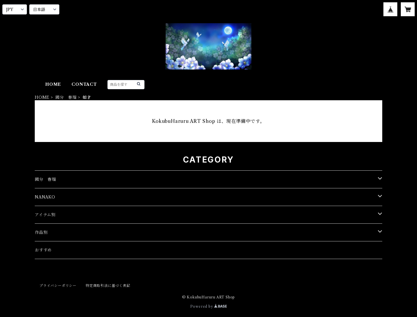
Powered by (208, 306)
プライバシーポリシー (57, 285)
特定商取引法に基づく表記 (108, 285)
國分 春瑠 (66, 97)
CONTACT (84, 84)
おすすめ (43, 250)
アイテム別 (45, 214)
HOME (53, 84)
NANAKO (45, 197)
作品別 (41, 232)
